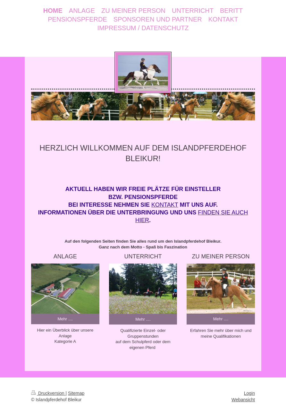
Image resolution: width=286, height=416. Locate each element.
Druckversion (48, 393)
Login (249, 393)
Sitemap (76, 393)
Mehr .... (65, 318)
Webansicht (243, 399)
